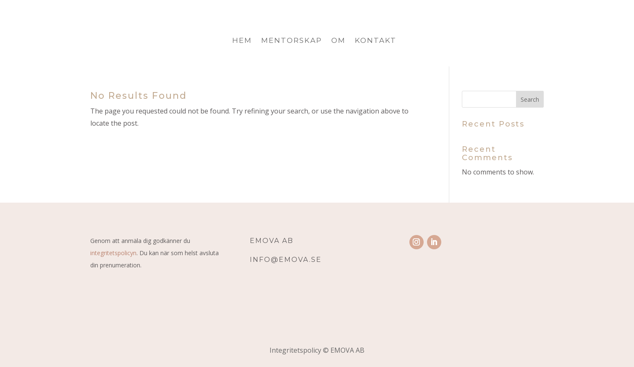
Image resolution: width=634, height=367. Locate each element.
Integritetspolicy (296, 350)
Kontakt (375, 41)
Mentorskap (291, 41)
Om (338, 41)
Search (530, 99)
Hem (242, 41)
